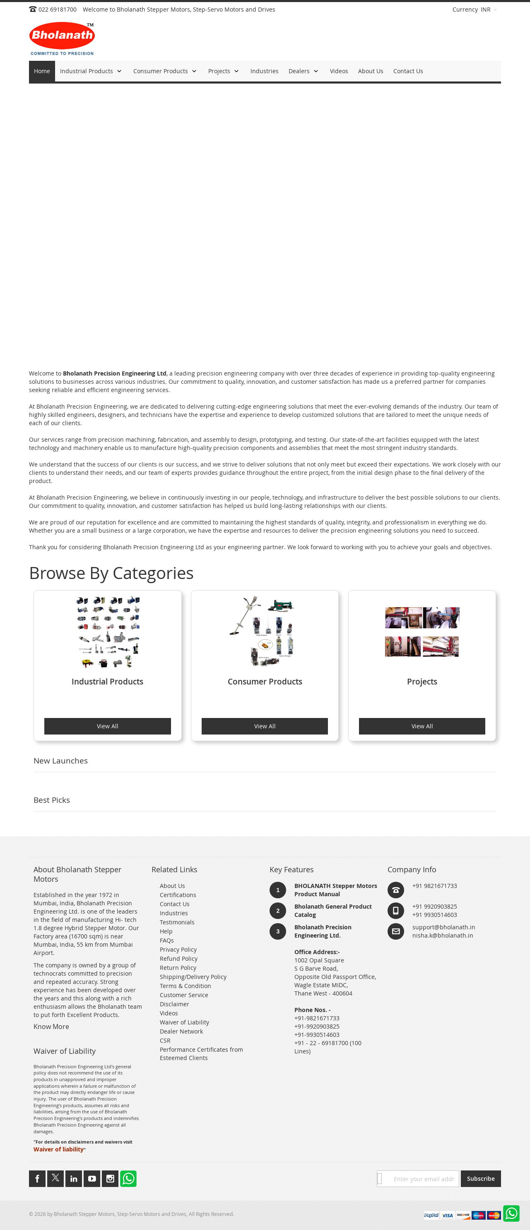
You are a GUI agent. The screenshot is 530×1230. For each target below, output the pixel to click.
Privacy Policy (178, 949)
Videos (169, 1013)
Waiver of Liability (184, 1022)
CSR (165, 1040)
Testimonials (177, 922)
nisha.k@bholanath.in (442, 935)
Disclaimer (174, 1004)
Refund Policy (179, 958)
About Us (172, 886)
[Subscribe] (481, 1178)
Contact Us (175, 904)
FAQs (167, 940)
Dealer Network (181, 1031)
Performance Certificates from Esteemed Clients (201, 1054)
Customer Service (184, 995)
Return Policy (178, 968)
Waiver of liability (59, 1149)
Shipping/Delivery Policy (193, 977)
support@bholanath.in (443, 927)
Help (166, 931)
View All (107, 726)
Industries (174, 913)
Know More (51, 1026)
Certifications (178, 895)
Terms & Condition (185, 986)
